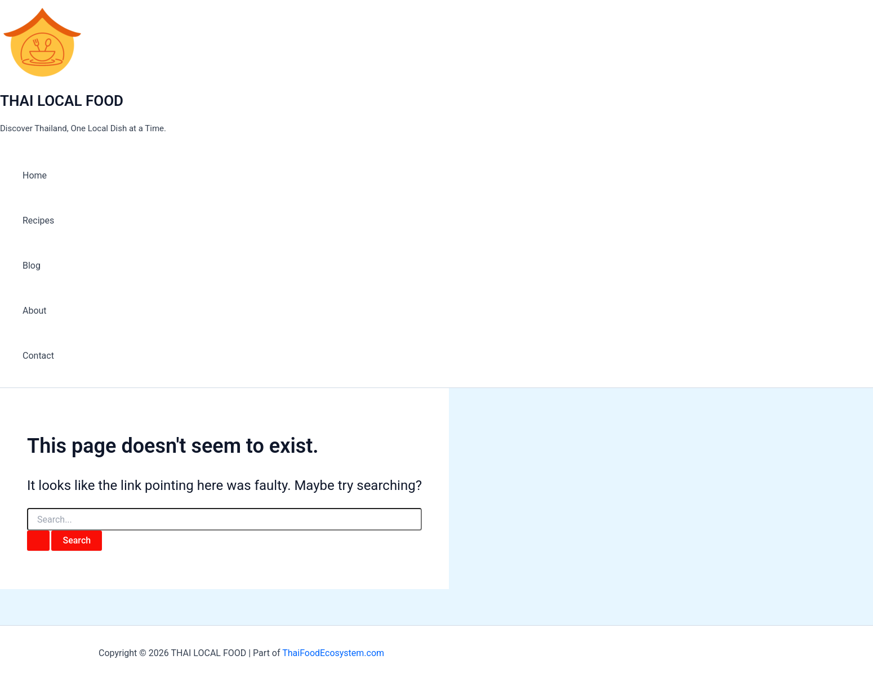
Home (35, 175)
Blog (32, 265)
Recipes (38, 220)
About (35, 310)
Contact (38, 355)
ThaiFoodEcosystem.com (333, 653)
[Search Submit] (38, 541)
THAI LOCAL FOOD (61, 100)
